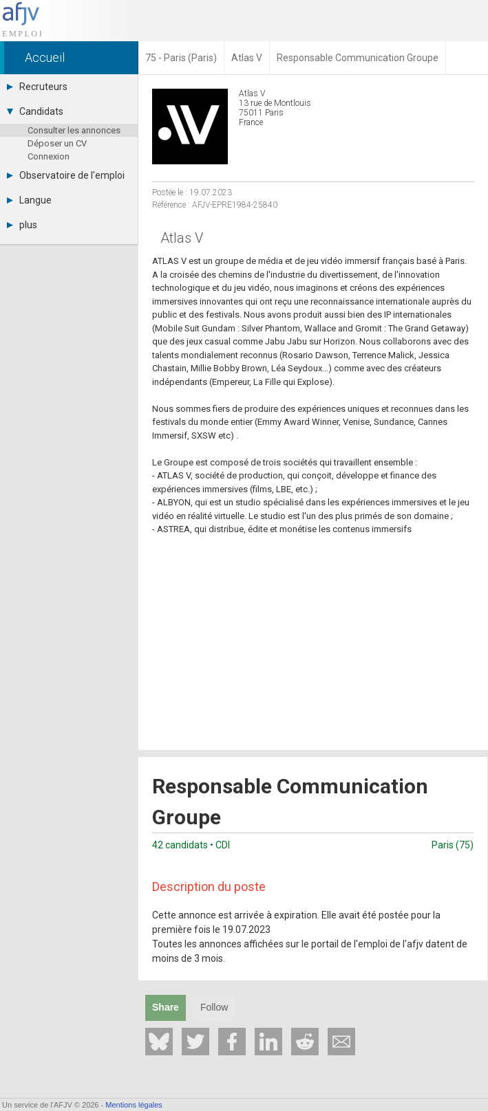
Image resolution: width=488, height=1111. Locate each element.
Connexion (49, 156)
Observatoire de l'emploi (66, 175)
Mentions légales (133, 1105)
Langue (29, 200)
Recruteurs (37, 86)
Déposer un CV (57, 143)
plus (22, 224)
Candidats (35, 111)
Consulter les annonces (74, 130)
